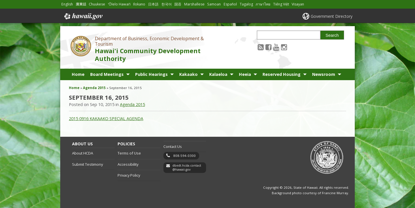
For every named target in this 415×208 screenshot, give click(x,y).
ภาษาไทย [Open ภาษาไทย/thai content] (263, 4)
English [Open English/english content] (67, 4)
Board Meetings (107, 74)
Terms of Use (129, 153)
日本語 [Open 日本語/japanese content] (153, 4)
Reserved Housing (282, 74)
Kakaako (188, 74)
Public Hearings (151, 74)
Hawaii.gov (83, 16)
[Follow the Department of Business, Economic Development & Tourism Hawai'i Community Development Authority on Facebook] (268, 47)
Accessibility (128, 164)
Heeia (245, 74)
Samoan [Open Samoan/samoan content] (214, 4)
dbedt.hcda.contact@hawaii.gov (186, 167)
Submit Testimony (87, 164)
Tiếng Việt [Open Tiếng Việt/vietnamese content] (281, 4)
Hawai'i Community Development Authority (148, 54)
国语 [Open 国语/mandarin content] (177, 4)
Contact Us (172, 146)
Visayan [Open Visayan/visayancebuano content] (298, 4)
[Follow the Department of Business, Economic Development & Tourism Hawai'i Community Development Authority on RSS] (261, 47)
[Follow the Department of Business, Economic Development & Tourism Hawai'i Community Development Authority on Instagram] (284, 47)
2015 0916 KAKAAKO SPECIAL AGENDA (106, 118)
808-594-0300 (184, 155)
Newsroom (323, 74)
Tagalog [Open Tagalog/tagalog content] (246, 4)
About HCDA (82, 153)
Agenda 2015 (94, 88)
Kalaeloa (218, 74)
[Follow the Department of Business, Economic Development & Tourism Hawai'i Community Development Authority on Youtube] (276, 47)
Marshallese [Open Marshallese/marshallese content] (194, 4)
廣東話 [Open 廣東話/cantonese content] (81, 4)
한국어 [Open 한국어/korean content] (166, 4)
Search (332, 35)
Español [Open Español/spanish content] (230, 4)
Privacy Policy (129, 175)
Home (78, 74)
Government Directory (331, 16)
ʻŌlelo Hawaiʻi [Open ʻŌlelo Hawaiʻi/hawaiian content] (119, 4)
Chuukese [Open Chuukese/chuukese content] (97, 4)
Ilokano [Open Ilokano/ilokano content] (139, 4)
